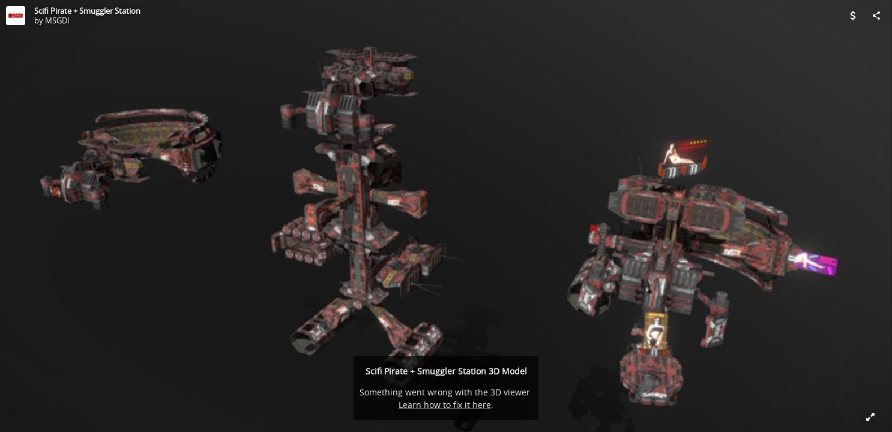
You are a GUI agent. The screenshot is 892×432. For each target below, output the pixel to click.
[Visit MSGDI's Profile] (15, 15)
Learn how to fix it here (445, 404)
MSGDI (57, 20)
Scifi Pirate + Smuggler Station (87, 10)
